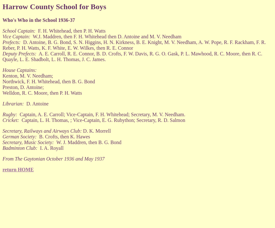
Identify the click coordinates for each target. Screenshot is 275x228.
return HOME (18, 169)
